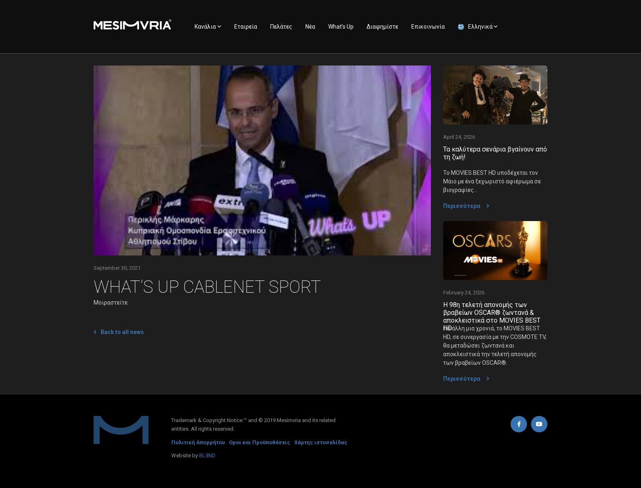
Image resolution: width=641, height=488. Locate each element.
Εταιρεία (245, 26)
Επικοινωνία (428, 26)
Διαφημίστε (382, 26)
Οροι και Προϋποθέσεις (259, 442)
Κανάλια (205, 26)
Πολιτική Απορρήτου (198, 442)
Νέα (310, 26)
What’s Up (341, 26)
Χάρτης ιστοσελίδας (320, 442)
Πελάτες (281, 26)
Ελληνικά (480, 26)
